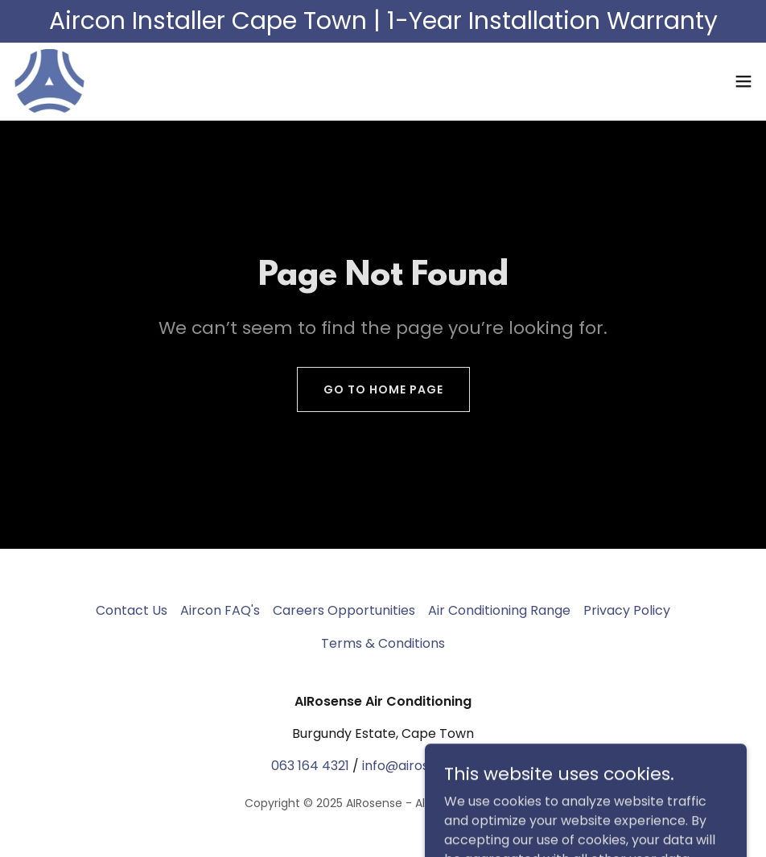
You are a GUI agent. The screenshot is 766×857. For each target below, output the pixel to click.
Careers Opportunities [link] (344, 610)
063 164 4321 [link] (310, 765)
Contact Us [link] (131, 610)
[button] (743, 81)
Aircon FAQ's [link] (220, 610)
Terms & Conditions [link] (383, 643)
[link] (49, 81)
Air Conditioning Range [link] (499, 610)
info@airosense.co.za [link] (428, 765)
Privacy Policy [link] (626, 610)
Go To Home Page (383, 389)
